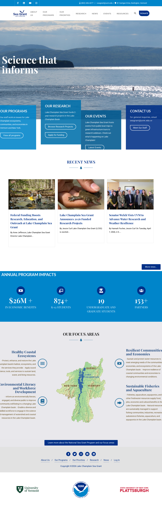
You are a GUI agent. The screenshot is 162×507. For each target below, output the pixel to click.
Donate (144, 13)
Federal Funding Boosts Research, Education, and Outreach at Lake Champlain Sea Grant (60, 216)
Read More (54, 225)
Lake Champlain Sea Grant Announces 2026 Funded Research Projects (79, 215)
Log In (117, 460)
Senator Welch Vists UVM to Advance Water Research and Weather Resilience (100, 215)
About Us (45, 460)
